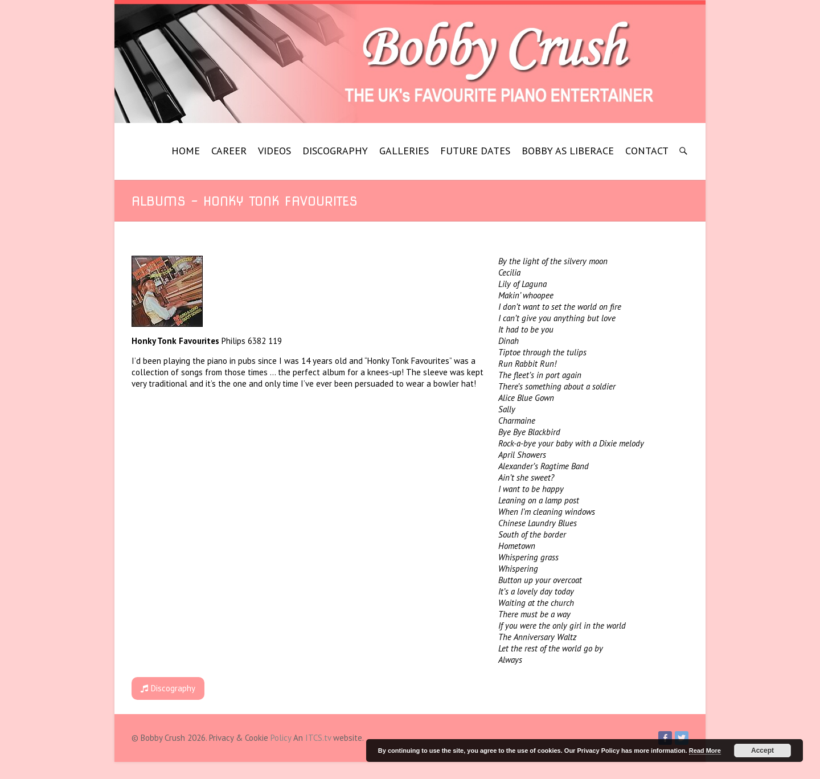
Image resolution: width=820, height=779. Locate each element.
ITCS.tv (318, 737)
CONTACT (647, 150)
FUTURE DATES (475, 150)
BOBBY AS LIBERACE (568, 150)
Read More (705, 750)
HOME (185, 150)
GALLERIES (404, 150)
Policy (280, 737)
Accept (762, 751)
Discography (168, 688)
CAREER (229, 150)
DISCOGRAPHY (335, 150)
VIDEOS (274, 150)
